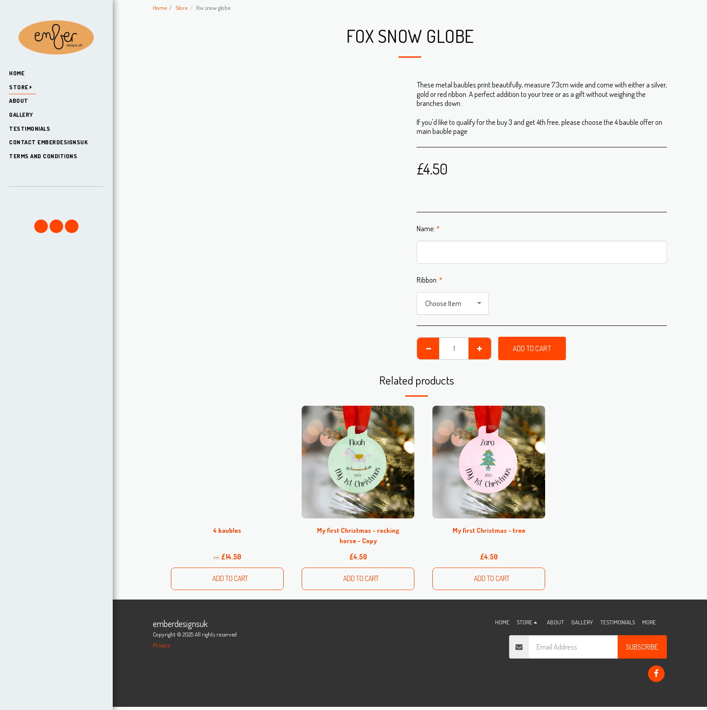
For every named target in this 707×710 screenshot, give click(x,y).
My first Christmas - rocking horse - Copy (358, 536)
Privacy (161, 648)
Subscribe (642, 650)
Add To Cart (532, 348)
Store (181, 7)
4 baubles (227, 531)
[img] (358, 462)
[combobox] (453, 303)
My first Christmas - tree (489, 531)
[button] (56, 199)
